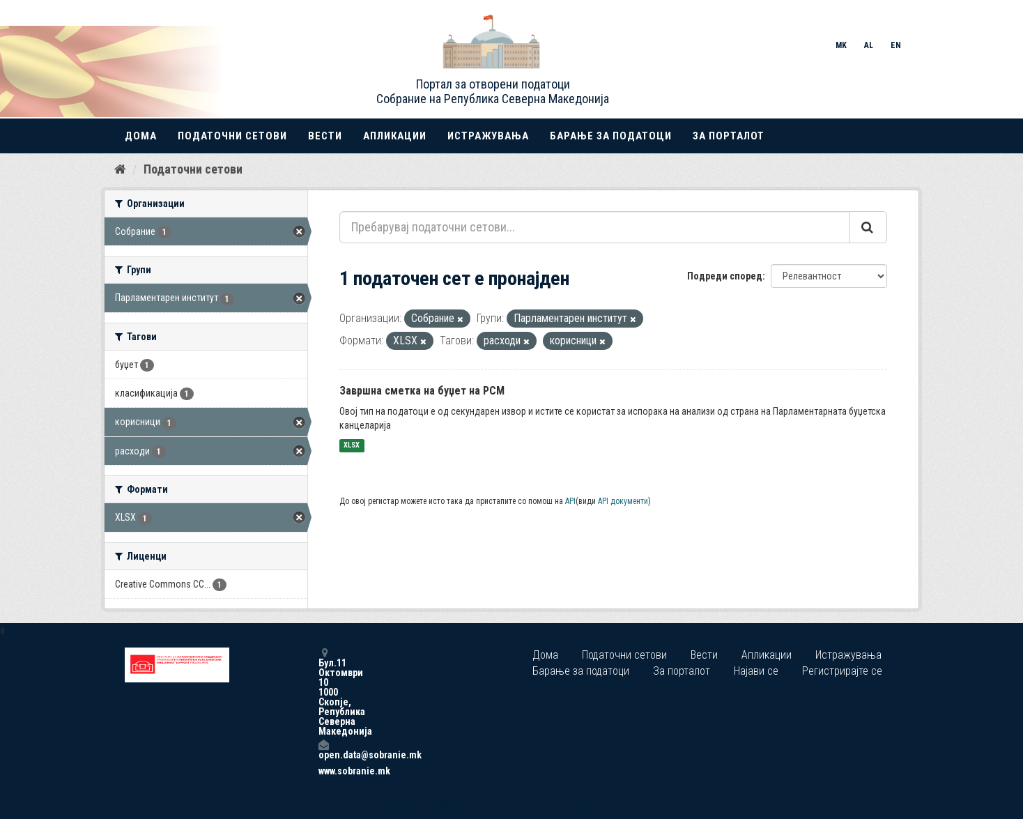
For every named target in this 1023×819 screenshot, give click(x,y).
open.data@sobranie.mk (323, 750)
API (570, 501)
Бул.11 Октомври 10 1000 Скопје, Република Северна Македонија (323, 692)
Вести (325, 136)
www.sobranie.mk (323, 771)
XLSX (352, 445)
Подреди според (724, 276)
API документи (623, 501)
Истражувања (488, 136)
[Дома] (120, 169)
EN (896, 45)
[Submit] (868, 227)
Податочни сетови (232, 136)
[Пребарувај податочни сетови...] (594, 227)
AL (868, 45)
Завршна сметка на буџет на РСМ (422, 390)
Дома (141, 136)
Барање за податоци (611, 136)
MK (841, 45)
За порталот (728, 136)
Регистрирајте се (842, 671)
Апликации (394, 136)
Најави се (756, 671)
